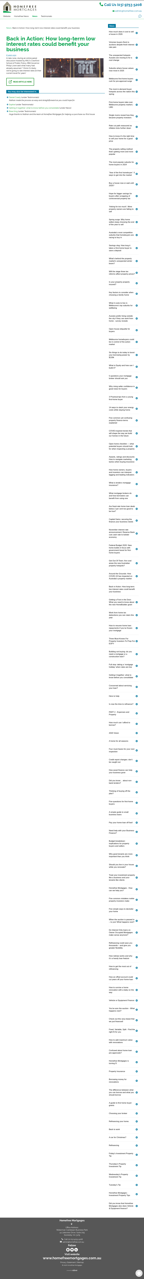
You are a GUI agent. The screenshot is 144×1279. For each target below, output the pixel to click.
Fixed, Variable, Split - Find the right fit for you (122, 1030)
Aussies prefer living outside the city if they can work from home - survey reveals (121, 318)
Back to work (114, 1129)
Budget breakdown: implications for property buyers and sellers (119, 843)
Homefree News (21, 16)
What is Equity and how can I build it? (121, 366)
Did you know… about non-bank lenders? (120, 781)
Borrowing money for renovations (118, 1080)
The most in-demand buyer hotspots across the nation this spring (122, 91)
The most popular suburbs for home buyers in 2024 (121, 163)
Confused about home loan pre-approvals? (120, 1051)
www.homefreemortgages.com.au (72, 1258)
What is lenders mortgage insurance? (120, 484)
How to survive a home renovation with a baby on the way (121, 989)
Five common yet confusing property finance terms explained (120, 420)
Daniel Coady (15, 97)
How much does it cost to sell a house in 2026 (121, 33)
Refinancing (114, 1145)
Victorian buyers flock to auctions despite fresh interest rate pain (121, 44)
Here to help (114, 696)
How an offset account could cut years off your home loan (121, 978)
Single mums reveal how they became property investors (121, 116)
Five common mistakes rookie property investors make (121, 899)
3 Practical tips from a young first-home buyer (121, 398)
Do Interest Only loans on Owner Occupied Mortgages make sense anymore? (121, 932)
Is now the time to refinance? (121, 704)
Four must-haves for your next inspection (121, 750)
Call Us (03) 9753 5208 (123, 5)
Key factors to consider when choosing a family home (121, 293)
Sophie (12, 104)
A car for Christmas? (117, 1137)
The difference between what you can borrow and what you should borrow (121, 1092)
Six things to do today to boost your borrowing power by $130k (122, 354)
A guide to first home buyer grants (120, 1104)
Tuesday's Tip (115, 1185)
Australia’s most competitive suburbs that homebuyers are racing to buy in (121, 235)
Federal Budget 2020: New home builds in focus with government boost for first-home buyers (120, 549)
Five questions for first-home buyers (121, 802)
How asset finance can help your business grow (120, 771)
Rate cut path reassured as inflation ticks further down (120, 127)
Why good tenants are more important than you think (121, 855)
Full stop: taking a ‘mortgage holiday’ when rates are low (121, 665)
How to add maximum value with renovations (121, 1041)
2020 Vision (114, 733)
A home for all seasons (118, 741)
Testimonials (46, 16)
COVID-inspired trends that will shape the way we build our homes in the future (120, 433)
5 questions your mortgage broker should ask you (120, 377)
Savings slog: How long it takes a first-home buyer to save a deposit (120, 247)
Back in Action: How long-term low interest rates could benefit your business (50, 44)
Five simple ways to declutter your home (121, 910)
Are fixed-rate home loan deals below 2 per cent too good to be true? (122, 508)
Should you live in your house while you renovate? (121, 866)
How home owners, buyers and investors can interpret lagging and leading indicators (121, 472)
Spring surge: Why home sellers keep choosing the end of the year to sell (121, 222)
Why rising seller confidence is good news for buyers (122, 387)
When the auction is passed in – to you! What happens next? (121, 920)
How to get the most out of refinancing (120, 967)
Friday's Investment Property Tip (121, 1154)
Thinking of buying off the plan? (119, 792)
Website (6, 16)
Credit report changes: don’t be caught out (121, 761)
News (34, 16)
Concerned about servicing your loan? (120, 687)
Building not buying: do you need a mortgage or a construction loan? (120, 654)
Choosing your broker (118, 1113)
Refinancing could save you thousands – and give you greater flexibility (120, 945)
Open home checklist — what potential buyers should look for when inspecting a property (122, 446)
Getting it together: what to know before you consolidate (34, 108)
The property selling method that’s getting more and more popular (121, 151)
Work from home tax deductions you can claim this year (121, 615)
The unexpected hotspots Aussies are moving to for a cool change (120, 57)
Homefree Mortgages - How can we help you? (120, 889)
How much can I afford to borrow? (119, 723)
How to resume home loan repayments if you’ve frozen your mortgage (120, 628)
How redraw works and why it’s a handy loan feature (120, 957)
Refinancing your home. (119, 1121)
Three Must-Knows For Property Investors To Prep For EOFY (122, 641)
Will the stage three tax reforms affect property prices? (122, 272)
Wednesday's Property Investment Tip (118, 1175)
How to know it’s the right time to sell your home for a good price (121, 138)
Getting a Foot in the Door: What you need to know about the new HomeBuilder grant (121, 602)
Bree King (13, 111)
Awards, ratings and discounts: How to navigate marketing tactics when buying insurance (122, 459)
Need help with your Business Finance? (121, 832)
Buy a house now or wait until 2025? (121, 184)
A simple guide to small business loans (118, 813)
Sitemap (80, 1262)
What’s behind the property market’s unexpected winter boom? (120, 261)
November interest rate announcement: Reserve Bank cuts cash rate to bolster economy (122, 533)
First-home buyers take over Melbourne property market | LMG (121, 104)
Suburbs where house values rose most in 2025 (121, 69)
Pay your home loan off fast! (121, 823)
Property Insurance (117, 1071)
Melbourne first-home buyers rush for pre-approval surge (121, 80)
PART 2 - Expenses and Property (119, 713)
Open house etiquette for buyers (119, 330)
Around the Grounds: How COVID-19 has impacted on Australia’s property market (120, 576)
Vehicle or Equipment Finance (121, 1000)
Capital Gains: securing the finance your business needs (121, 520)
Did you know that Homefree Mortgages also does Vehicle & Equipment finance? (121, 1205)
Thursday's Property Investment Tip (117, 1165)
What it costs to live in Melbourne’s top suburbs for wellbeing (121, 305)
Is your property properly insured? (119, 283)
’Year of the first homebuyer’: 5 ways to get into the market (122, 174)
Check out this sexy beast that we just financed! (121, 1020)
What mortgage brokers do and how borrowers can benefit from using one (120, 495)
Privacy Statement (67, 1262)
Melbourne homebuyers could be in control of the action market (121, 341)
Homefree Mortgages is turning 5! (119, 1062)
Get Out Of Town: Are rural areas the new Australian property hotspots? (120, 563)
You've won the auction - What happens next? (122, 1009)
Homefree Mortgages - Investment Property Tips (119, 1194)
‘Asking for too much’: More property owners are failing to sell (121, 209)
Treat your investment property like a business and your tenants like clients (122, 877)
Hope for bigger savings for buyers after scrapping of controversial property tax (120, 196)
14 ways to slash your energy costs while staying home (121, 408)
